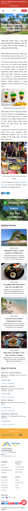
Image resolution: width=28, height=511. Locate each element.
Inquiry (14, 208)
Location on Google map (7, 383)
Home (10, 15)
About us (3, 465)
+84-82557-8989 (5, 452)
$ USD (23, 10)
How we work (4, 467)
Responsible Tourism (6, 470)
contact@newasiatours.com (8, 456)
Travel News (16, 15)
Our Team (3, 472)
